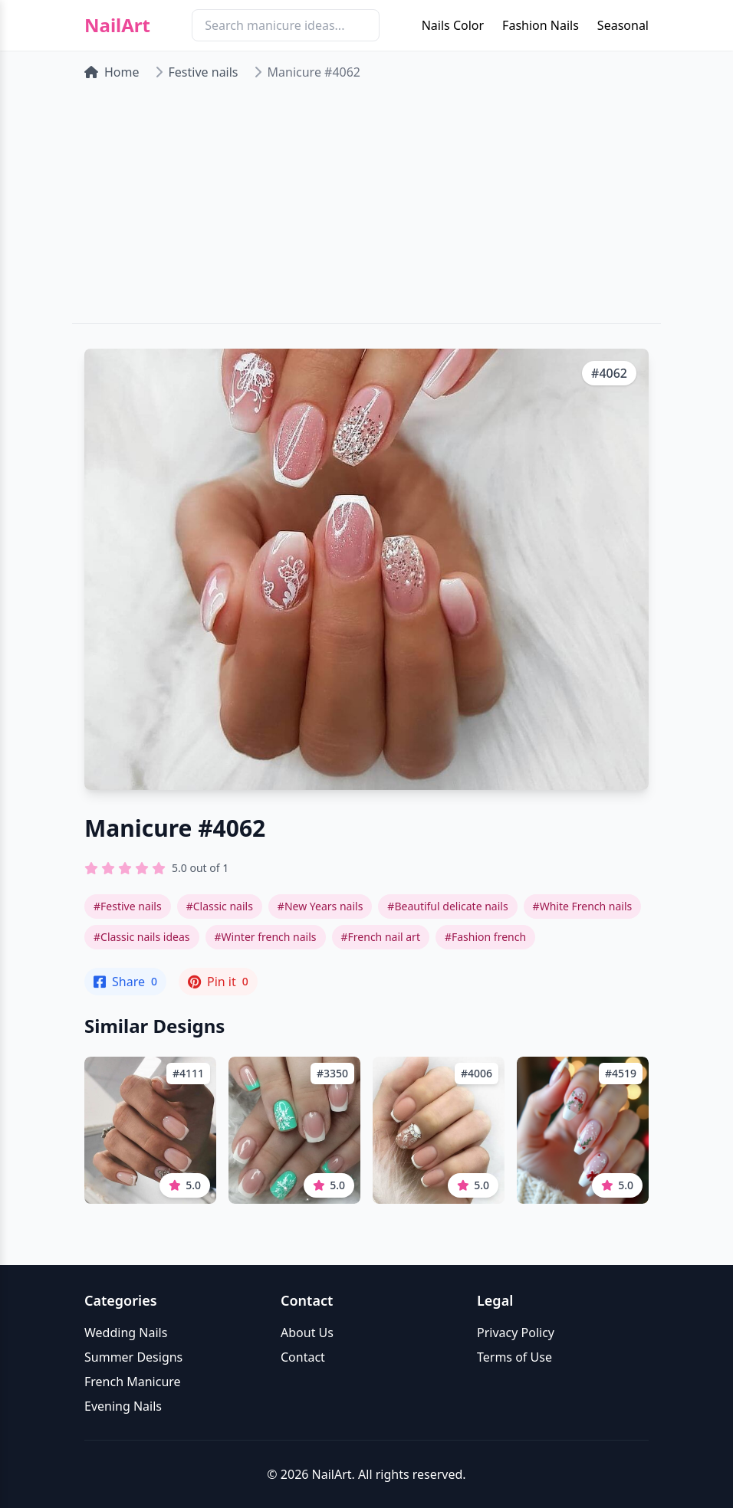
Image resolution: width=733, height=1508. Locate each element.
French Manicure (132, 1381)
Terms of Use (514, 1357)
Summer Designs (133, 1357)
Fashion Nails (540, 25)
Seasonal (623, 25)
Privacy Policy (515, 1332)
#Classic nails (219, 906)
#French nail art (380, 936)
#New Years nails (320, 906)
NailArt (117, 25)
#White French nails (583, 906)
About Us (307, 1332)
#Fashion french (485, 936)
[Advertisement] (366, 208)
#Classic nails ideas (142, 936)
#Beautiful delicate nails (447, 906)
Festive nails (203, 72)
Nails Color (453, 25)
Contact (303, 1357)
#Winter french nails (266, 936)
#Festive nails (128, 906)
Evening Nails (123, 1406)
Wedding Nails (125, 1332)
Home (112, 72)
